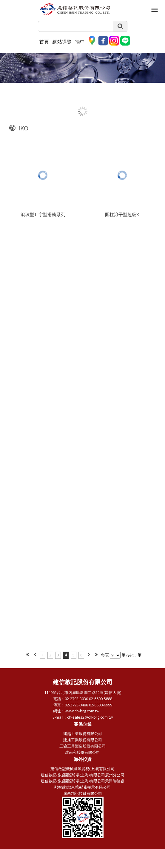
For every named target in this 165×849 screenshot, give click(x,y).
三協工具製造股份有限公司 (82, 746)
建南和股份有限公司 (82, 752)
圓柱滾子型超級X (122, 215)
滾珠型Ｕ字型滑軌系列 (43, 215)
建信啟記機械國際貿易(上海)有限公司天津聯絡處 (82, 781)
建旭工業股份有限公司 (82, 739)
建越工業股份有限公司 (82, 733)
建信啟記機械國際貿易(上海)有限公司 (82, 768)
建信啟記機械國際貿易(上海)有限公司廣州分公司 (82, 775)
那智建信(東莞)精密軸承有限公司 (82, 787)
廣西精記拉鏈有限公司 (82, 793)
